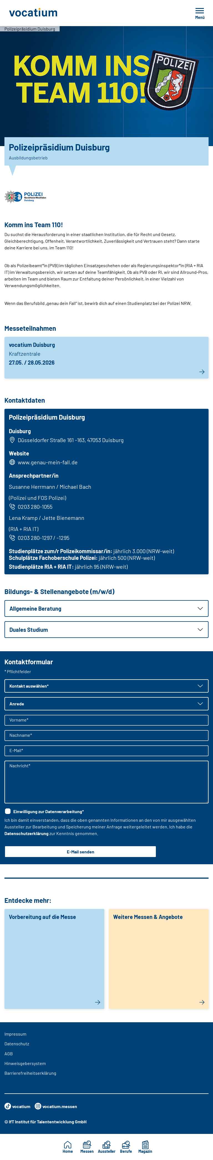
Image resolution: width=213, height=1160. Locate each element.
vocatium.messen (56, 1106)
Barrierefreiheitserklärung (30, 1073)
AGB (8, 1053)
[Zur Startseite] (45, 13)
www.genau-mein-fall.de (48, 462)
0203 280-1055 (30, 506)
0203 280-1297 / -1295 (39, 537)
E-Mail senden (80, 851)
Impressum (15, 1033)
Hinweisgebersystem (25, 1063)
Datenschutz (16, 1043)
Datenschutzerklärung (26, 833)
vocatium (17, 1106)
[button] (106, 608)
